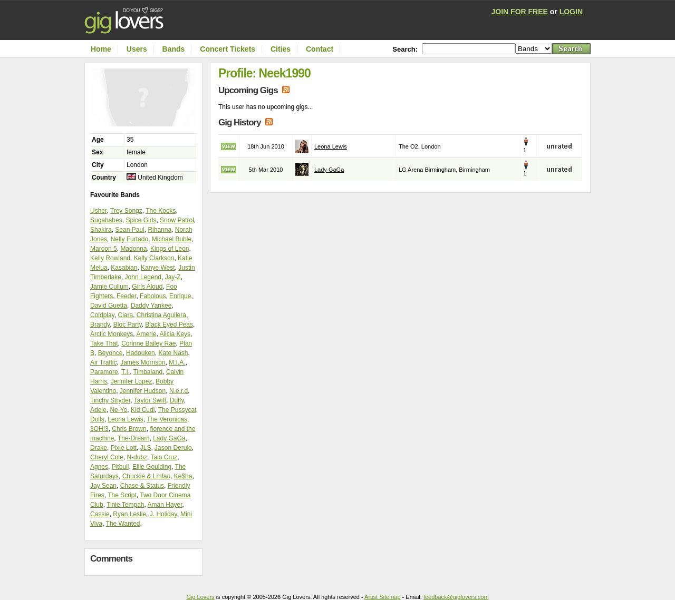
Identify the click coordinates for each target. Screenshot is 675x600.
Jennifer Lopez (131, 381)
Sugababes (106, 220)
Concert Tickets (227, 49)
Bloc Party (127, 324)
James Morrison (142, 362)
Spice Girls (141, 220)
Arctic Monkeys (111, 334)
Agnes (99, 466)
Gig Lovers (200, 597)
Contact (319, 49)
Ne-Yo (118, 410)
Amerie (146, 334)
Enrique (180, 296)
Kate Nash (173, 353)
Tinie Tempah (125, 504)
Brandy (100, 324)
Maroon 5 (103, 248)
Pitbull (120, 466)
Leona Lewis (125, 419)
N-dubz (137, 457)
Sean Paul (129, 229)
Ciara (125, 315)
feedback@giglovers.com (456, 597)
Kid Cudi (143, 410)
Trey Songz (126, 210)
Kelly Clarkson (154, 258)
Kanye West (158, 267)
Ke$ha (183, 476)
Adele (98, 410)
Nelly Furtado (129, 239)
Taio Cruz (164, 457)
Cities (281, 49)
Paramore (104, 372)
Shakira (101, 229)
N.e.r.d (178, 391)
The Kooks (161, 210)
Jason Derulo (173, 447)
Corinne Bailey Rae (148, 343)
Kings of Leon (169, 248)
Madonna (133, 248)
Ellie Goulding (151, 466)
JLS (145, 447)
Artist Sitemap (382, 597)
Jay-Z (173, 277)
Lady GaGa (169, 438)
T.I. (125, 372)
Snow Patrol (177, 220)
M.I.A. (177, 362)
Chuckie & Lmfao (146, 476)
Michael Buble (171, 239)
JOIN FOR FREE (519, 11)
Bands (173, 49)
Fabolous (153, 296)
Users (137, 49)
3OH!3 (99, 428)
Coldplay (102, 315)
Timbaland (148, 372)
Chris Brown (129, 428)
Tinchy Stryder (110, 400)
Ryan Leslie (129, 514)
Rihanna (159, 229)
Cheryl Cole (106, 457)
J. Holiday (163, 514)
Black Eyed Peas (169, 324)
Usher (98, 210)
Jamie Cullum (109, 286)
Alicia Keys (174, 334)
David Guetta (108, 305)
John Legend (143, 277)
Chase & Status (142, 485)
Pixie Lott (124, 447)
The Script (122, 495)
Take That (104, 343)
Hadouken (140, 353)
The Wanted (123, 523)
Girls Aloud (147, 286)
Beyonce (110, 353)
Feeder (126, 296)
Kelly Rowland (110, 258)
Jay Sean (103, 485)
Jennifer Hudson (143, 391)
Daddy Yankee (151, 305)
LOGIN (571, 11)
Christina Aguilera (161, 315)
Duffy (177, 400)
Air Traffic (103, 362)
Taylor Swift (150, 400)
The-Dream (134, 438)
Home (101, 49)
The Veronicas (167, 419)
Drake (98, 447)
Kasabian (124, 267)
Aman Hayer (165, 504)
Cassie (100, 514)
